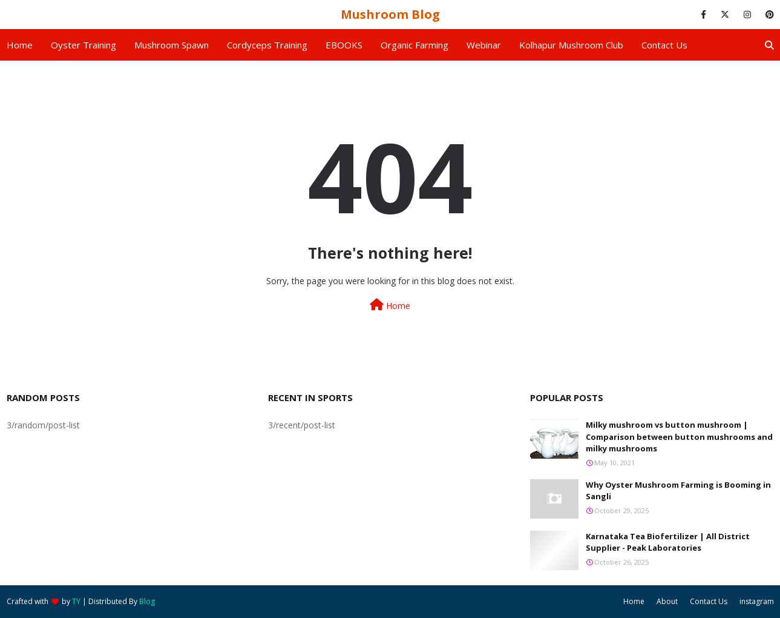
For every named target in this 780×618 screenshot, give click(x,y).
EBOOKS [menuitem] (344, 45)
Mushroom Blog (390, 14)
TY (76, 601)
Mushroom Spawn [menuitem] (171, 45)
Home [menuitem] (20, 45)
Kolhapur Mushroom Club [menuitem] (571, 45)
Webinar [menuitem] (484, 45)
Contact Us (708, 601)
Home (390, 305)
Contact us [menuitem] (664, 45)
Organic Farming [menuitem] (414, 45)
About (667, 601)
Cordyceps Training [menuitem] (267, 45)
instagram (756, 601)
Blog (147, 601)
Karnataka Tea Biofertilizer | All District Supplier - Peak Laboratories (668, 542)
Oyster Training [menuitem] (83, 45)
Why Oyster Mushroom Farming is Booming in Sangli (678, 490)
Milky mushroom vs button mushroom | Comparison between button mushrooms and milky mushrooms (679, 436)
